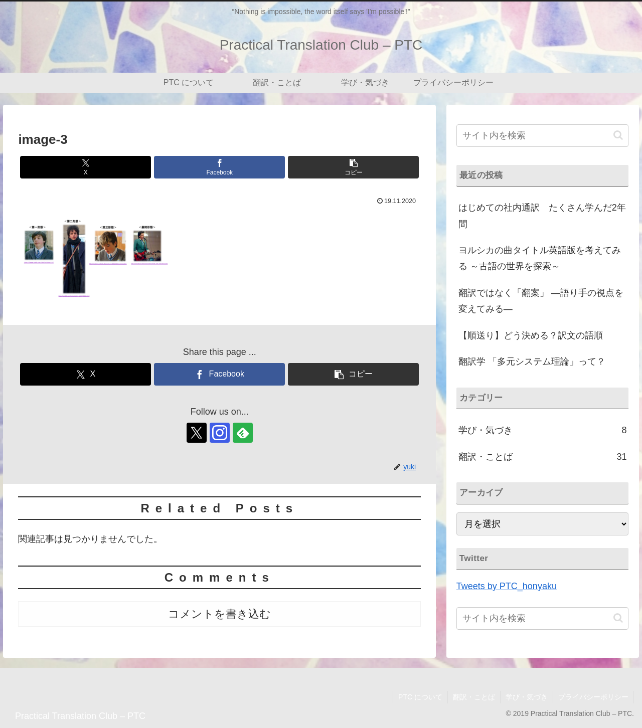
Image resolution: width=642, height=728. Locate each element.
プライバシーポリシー (593, 697)
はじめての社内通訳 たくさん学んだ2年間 (542, 216)
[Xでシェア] (85, 167)
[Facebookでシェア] (219, 167)
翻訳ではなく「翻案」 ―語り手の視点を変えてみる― (540, 301)
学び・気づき (527, 697)
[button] (353, 167)
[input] (542, 135)
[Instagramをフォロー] (220, 433)
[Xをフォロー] (197, 433)
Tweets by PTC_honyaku (506, 586)
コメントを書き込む (219, 614)
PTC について (420, 697)
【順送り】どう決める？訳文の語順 (530, 335)
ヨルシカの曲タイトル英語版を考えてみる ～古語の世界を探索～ (539, 258)
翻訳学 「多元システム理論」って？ (531, 361)
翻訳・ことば (474, 697)
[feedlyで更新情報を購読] (243, 433)
